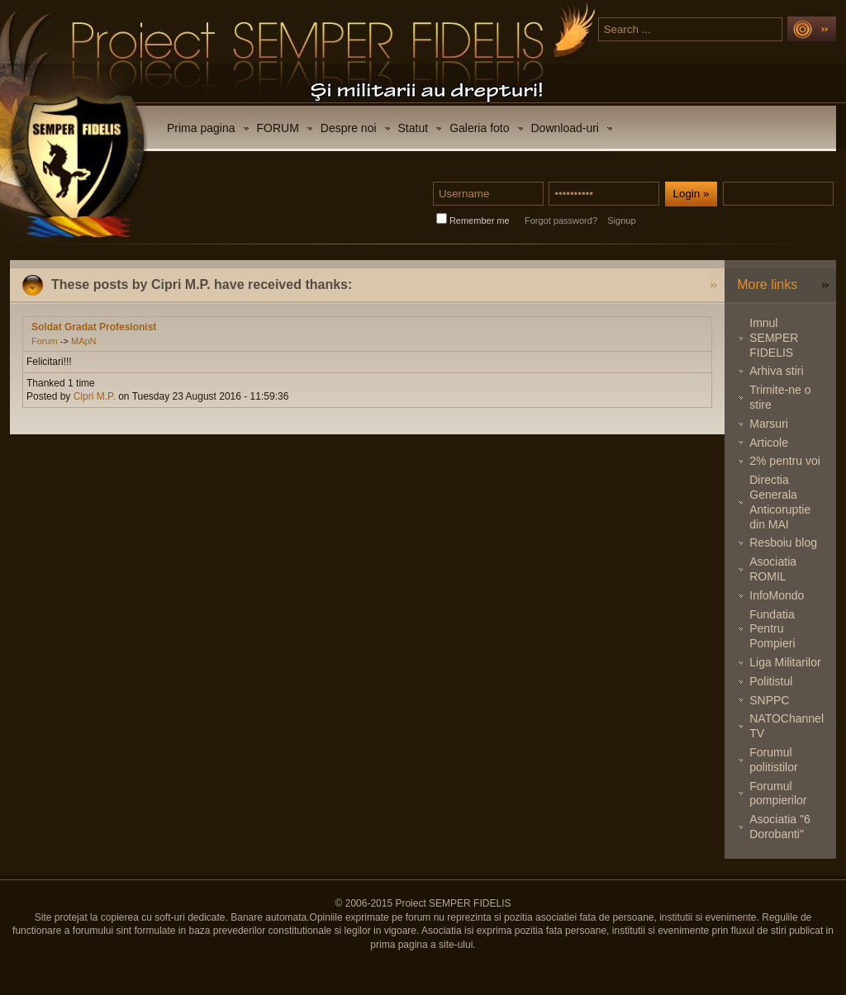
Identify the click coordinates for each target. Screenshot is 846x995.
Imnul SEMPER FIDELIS (773, 337)
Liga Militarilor (784, 662)
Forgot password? (561, 220)
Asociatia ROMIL (772, 569)
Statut (413, 128)
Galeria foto (479, 128)
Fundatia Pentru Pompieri (772, 629)
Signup (621, 220)
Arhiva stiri (776, 370)
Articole (768, 442)
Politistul (770, 681)
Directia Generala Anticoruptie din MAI (779, 501)
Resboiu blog (783, 542)
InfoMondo (776, 595)
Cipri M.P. (95, 396)
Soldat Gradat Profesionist (93, 327)
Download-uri (565, 128)
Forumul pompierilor (777, 793)
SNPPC (769, 700)
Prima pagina (201, 128)
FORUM (278, 128)
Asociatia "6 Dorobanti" (779, 827)
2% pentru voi (784, 460)
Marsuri (768, 423)
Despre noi (349, 128)
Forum (44, 341)
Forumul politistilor (773, 760)
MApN (84, 341)
